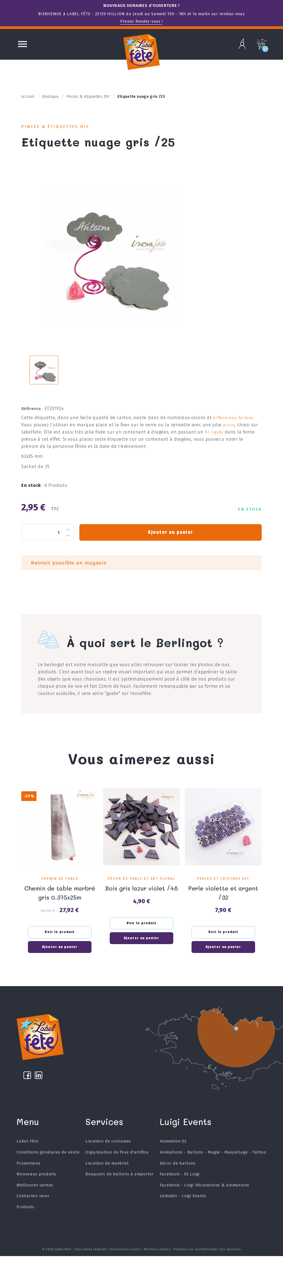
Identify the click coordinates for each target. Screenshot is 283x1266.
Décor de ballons (177, 1175)
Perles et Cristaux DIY (223, 887)
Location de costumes (108, 1153)
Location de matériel (107, 1175)
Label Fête (28, 1153)
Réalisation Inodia (125, 1260)
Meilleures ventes (35, 1197)
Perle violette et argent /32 (223, 900)
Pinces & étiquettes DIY (59, 127)
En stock (32, 493)
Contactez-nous (33, 1208)
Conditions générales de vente (48, 1164)
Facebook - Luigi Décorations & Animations (204, 1197)
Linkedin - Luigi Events (182, 1208)
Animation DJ (172, 1153)
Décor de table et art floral (141, 887)
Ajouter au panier (170, 540)
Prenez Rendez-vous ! (141, 21)
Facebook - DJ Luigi (179, 1186)
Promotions (29, 1175)
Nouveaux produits (37, 1186)
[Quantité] (47, 540)
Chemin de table (59, 887)
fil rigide (213, 440)
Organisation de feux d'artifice (117, 1164)
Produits (25, 1219)
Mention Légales (157, 1260)
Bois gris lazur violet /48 (141, 900)
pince (229, 433)
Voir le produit (60, 939)
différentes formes (233, 426)
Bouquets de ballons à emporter (119, 1186)
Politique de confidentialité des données (207, 1260)
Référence (32, 416)
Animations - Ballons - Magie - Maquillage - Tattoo (212, 1164)
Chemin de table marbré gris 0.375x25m (60, 900)
